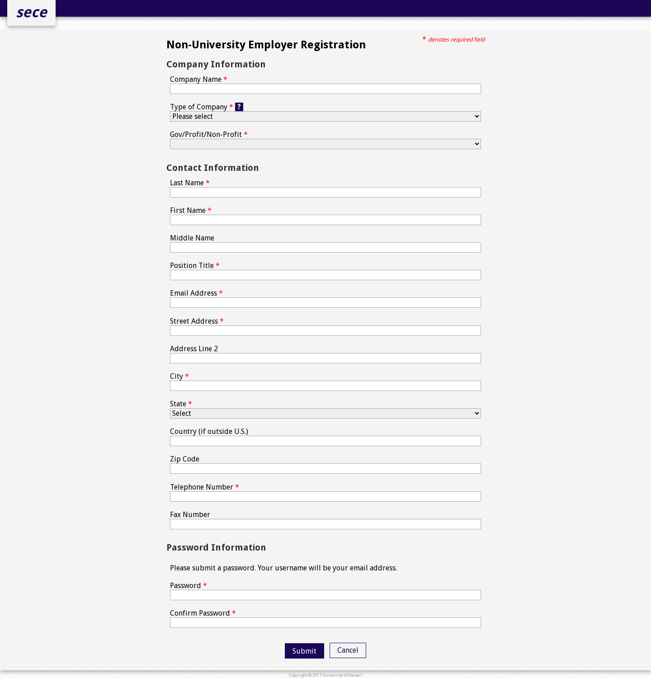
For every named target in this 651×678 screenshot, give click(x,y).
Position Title (325, 270)
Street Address (325, 326)
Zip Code (325, 464)
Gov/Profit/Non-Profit (325, 139)
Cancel (348, 650)
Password (325, 590)
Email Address (325, 298)
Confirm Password (325, 618)
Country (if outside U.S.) (325, 436)
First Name (325, 215)
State (325, 409)
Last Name (325, 188)
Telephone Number (325, 492)
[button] (304, 651)
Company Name (325, 84)
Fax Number (325, 519)
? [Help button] (239, 107)
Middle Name (325, 243)
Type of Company (325, 112)
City (325, 381)
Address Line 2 (325, 353)
